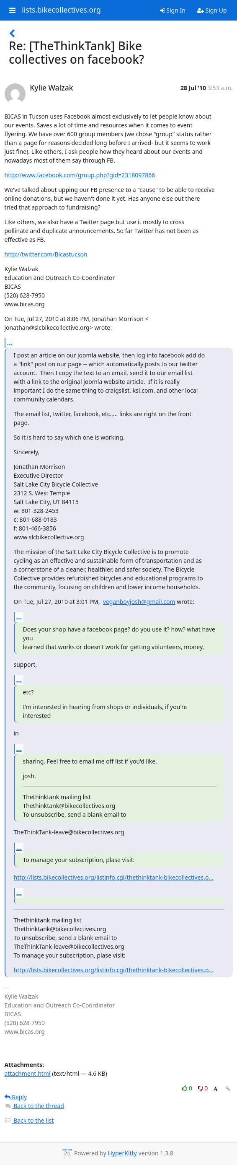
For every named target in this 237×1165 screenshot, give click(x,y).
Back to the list (29, 1120)
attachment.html (28, 1073)
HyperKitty (122, 1153)
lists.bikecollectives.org (61, 10)
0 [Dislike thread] (203, 1088)
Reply (16, 1097)
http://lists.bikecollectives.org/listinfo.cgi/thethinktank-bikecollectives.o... (114, 877)
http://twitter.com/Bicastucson (46, 254)
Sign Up (212, 10)
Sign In (172, 10)
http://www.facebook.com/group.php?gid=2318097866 (80, 175)
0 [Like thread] (187, 1088)
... (10, 342)
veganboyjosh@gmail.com (139, 602)
